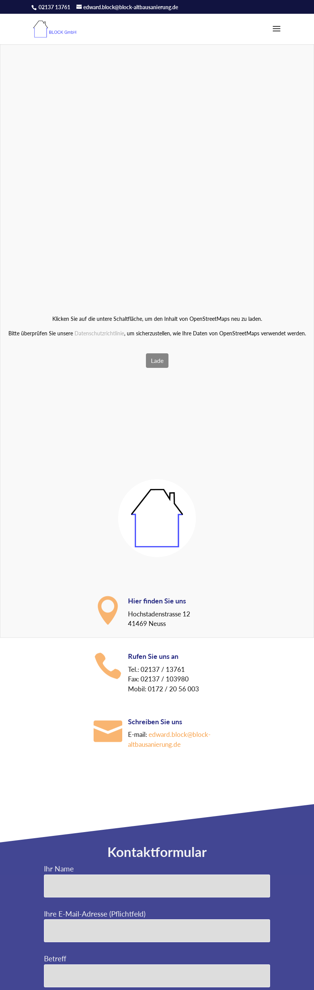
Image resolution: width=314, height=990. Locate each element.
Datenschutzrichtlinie (99, 333)
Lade (157, 360)
